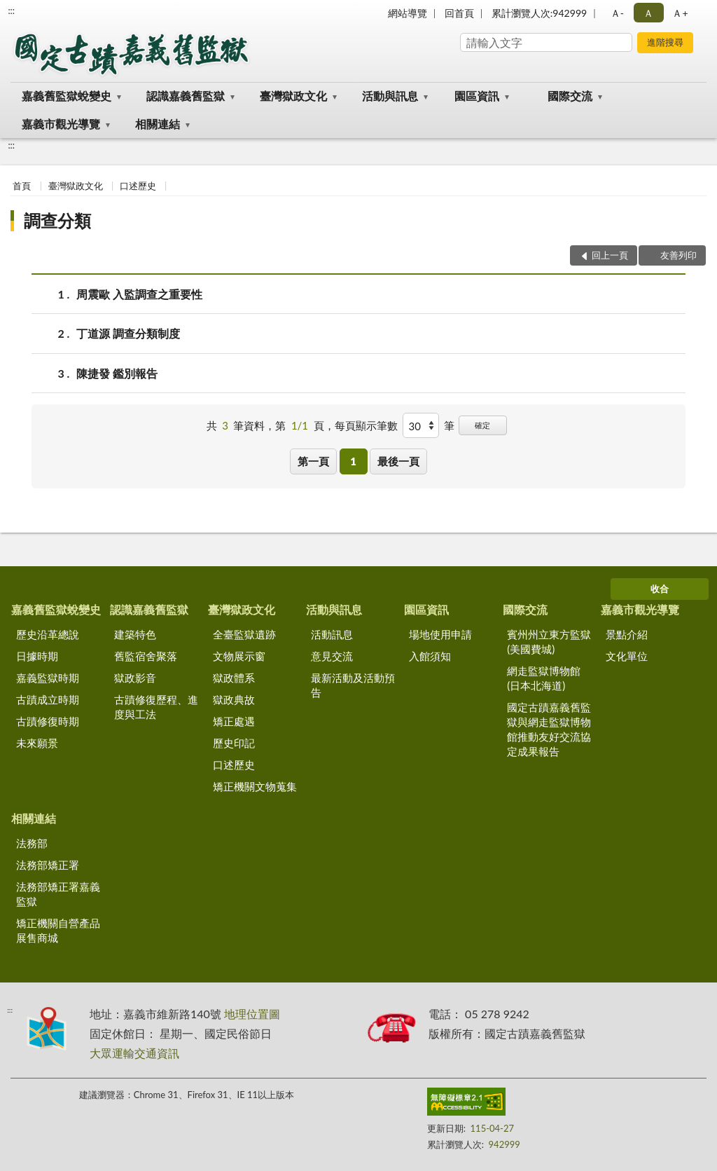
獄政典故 (234, 699)
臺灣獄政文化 (293, 95)
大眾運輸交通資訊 (134, 1053)
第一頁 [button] (313, 461)
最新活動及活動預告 (353, 685)
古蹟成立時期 (47, 699)
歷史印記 (234, 743)
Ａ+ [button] (680, 13)
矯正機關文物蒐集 (255, 786)
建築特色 (135, 634)
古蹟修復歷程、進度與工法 (156, 706)
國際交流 (570, 95)
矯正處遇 (234, 721)
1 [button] (353, 461)
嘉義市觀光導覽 (61, 123)
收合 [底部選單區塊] (659, 588)
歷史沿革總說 (47, 634)
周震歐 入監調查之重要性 (139, 294)
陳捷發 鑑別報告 (117, 373)
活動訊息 (332, 634)
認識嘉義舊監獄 (185, 95)
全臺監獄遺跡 (244, 634)
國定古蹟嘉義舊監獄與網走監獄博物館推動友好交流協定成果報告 (549, 729)
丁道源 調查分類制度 (128, 333)
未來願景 (37, 743)
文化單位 (627, 656)
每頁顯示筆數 (366, 425)
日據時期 (37, 656)
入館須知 (430, 656)
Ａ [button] (648, 13)
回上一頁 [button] (610, 255)
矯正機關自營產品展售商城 (58, 930)
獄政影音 (135, 677)
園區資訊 (476, 95)
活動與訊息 (390, 95)
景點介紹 (627, 634)
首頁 (22, 185)
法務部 (32, 843)
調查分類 (57, 220)
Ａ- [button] (617, 13)
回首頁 (459, 13)
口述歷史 (138, 185)
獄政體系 (234, 677)
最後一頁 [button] (398, 461)
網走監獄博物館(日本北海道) (543, 678)
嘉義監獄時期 (47, 677)
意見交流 (332, 656)
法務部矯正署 (47, 864)
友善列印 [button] (678, 255)
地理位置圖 (252, 1013)
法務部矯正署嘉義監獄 (58, 894)
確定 (482, 425)
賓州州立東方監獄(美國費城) (549, 641)
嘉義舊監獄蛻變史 (66, 95)
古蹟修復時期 (47, 721)
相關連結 (157, 123)
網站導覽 (407, 13)
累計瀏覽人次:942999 (539, 13)
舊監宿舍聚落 (145, 656)
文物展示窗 (239, 656)
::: (11, 10)
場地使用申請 (440, 634)
